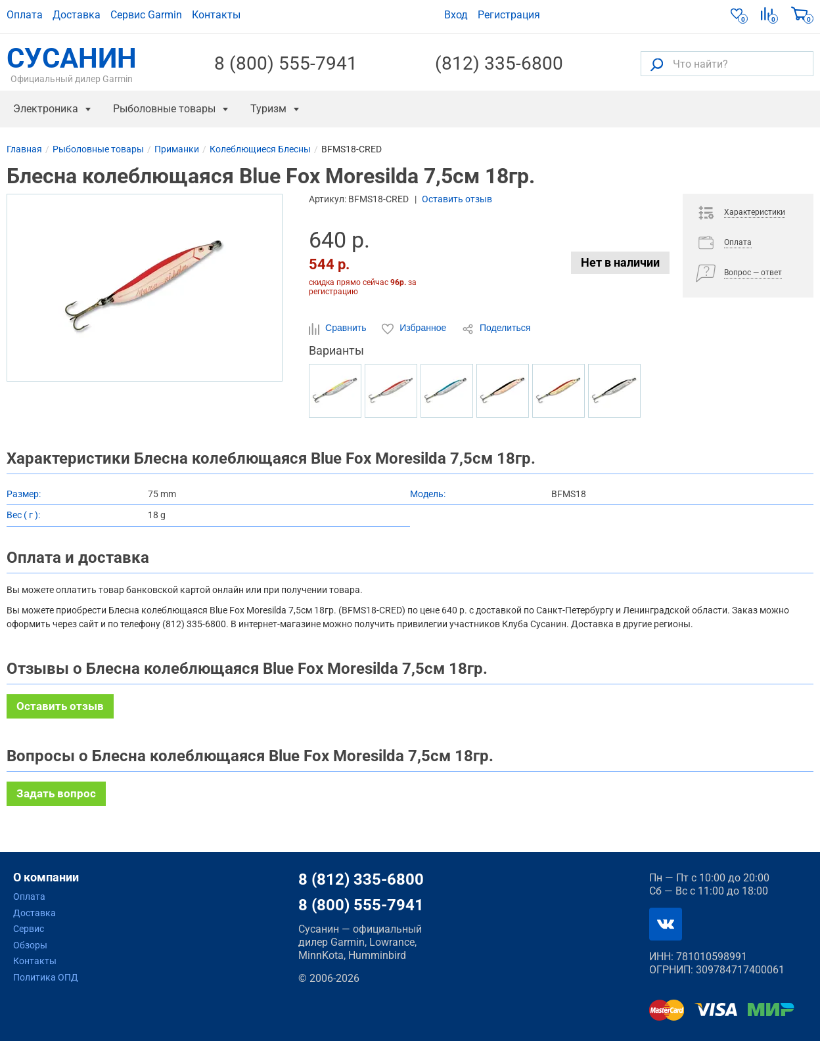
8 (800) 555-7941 (285, 63)
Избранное (415, 328)
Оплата (25, 15)
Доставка (77, 15)
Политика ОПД (45, 977)
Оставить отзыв (457, 199)
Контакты (216, 15)
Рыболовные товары (164, 108)
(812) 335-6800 (499, 63)
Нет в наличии (620, 262)
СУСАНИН (72, 63)
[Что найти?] (727, 63)
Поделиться (496, 328)
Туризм (268, 108)
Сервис (28, 928)
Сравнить (339, 328)
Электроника (45, 108)
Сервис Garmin (146, 15)
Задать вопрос (56, 793)
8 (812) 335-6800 (361, 879)
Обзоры (30, 945)
